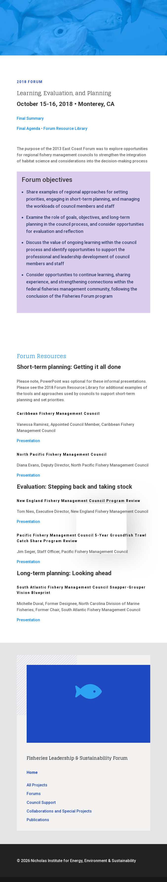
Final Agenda (28, 128)
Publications (38, 819)
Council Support (41, 802)
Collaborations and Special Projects (59, 811)
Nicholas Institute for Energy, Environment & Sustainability (83, 860)
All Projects (37, 785)
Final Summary (30, 118)
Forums (34, 793)
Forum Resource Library (65, 128)
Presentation (28, 440)
